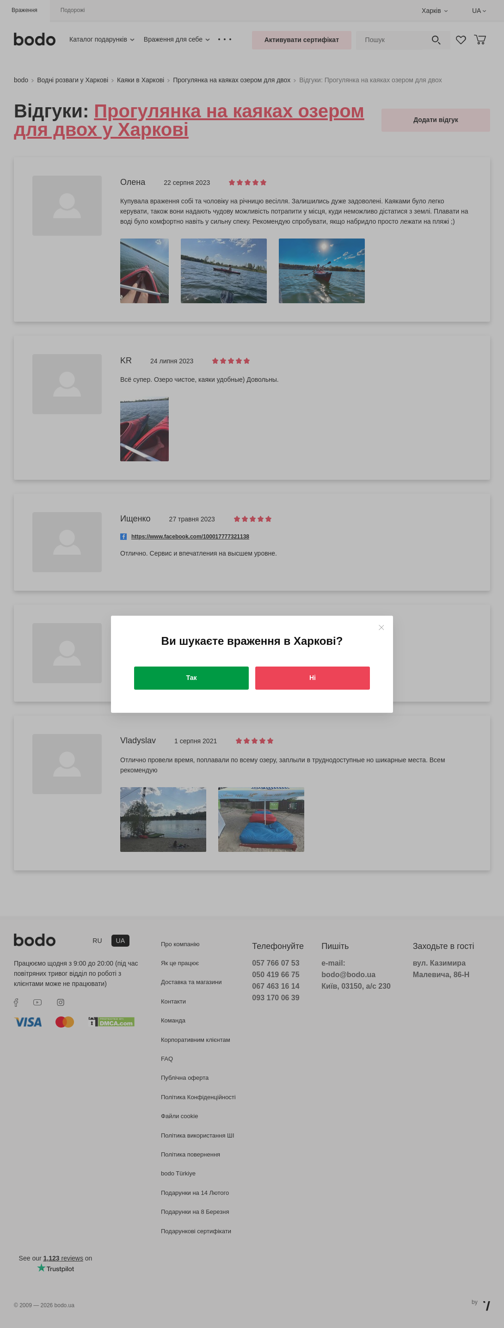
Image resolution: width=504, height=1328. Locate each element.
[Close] (381, 627)
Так (191, 677)
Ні (312, 677)
